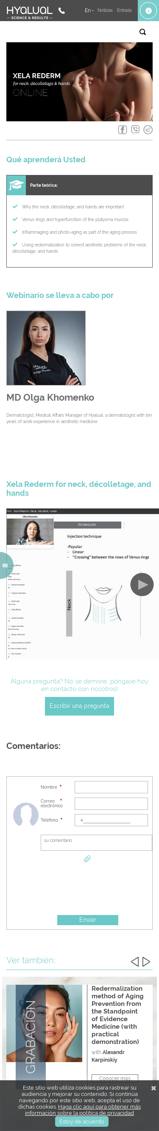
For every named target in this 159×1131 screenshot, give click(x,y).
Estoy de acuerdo (81, 1121)
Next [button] (146, 962)
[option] (79, 1037)
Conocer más (115, 1079)
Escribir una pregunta (79, 705)
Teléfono (49, 820)
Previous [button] (135, 962)
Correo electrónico (51, 803)
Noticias (105, 10)
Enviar (87, 919)
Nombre (49, 787)
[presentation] (87, 889)
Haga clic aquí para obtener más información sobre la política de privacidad (83, 1110)
